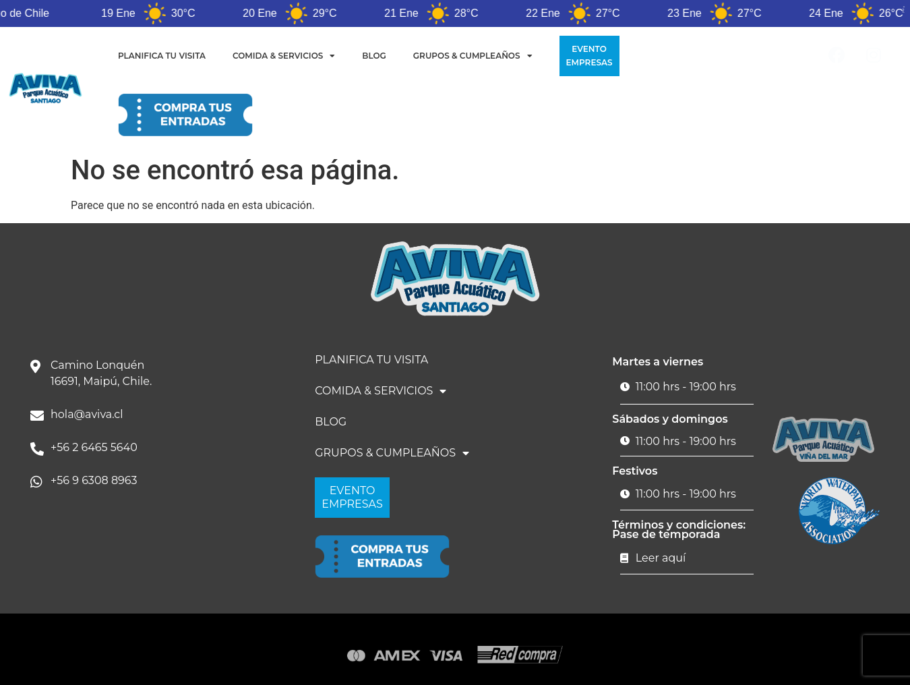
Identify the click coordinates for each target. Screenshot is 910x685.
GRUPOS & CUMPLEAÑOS (473, 56)
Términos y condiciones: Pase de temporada (679, 529)
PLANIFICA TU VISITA (162, 56)
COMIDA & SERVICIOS (284, 56)
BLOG (374, 56)
